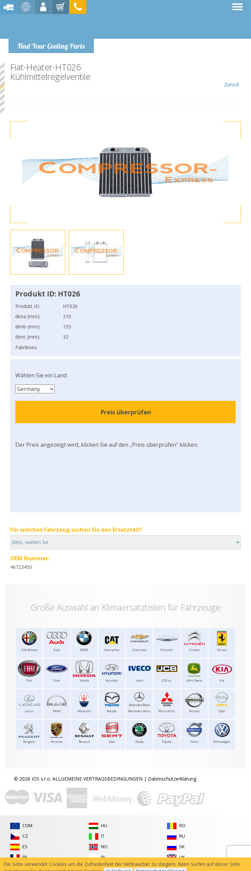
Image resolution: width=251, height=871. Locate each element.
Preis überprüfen (125, 412)
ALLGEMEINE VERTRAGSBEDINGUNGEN (97, 778)
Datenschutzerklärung (172, 778)
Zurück (231, 75)
